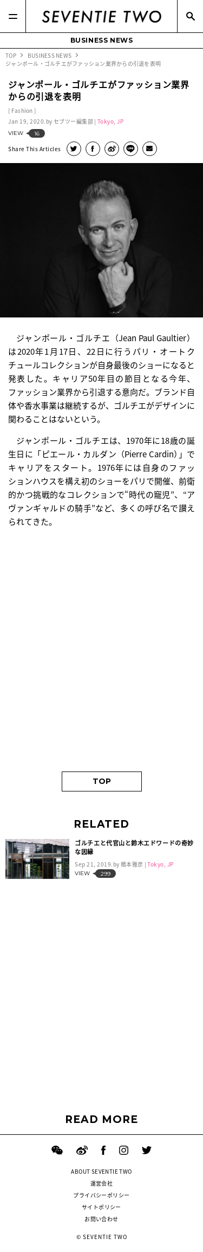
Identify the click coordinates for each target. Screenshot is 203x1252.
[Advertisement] (101, 654)
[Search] (190, 16)
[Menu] (13, 16)
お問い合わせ (101, 1219)
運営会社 (101, 1183)
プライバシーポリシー (101, 1195)
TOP (102, 781)
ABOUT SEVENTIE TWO (101, 1171)
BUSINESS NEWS (101, 40)
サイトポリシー (101, 1207)
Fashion (22, 110)
